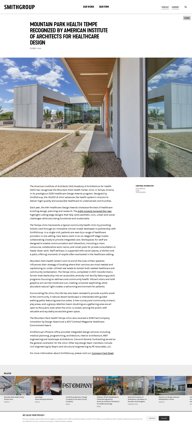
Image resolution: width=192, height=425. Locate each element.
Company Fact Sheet (103, 353)
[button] (88, 7)
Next (189, 385)
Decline (152, 418)
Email (137, 190)
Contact (165, 7)
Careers (175, 7)
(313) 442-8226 (141, 192)
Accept (164, 418)
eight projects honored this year (95, 211)
